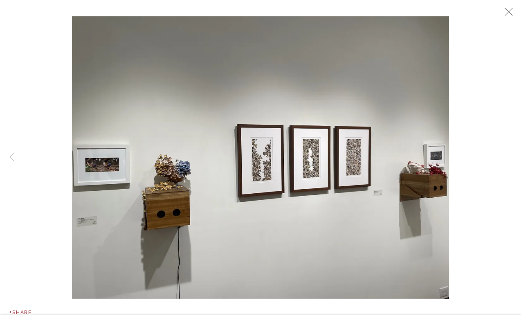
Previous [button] (12, 157)
